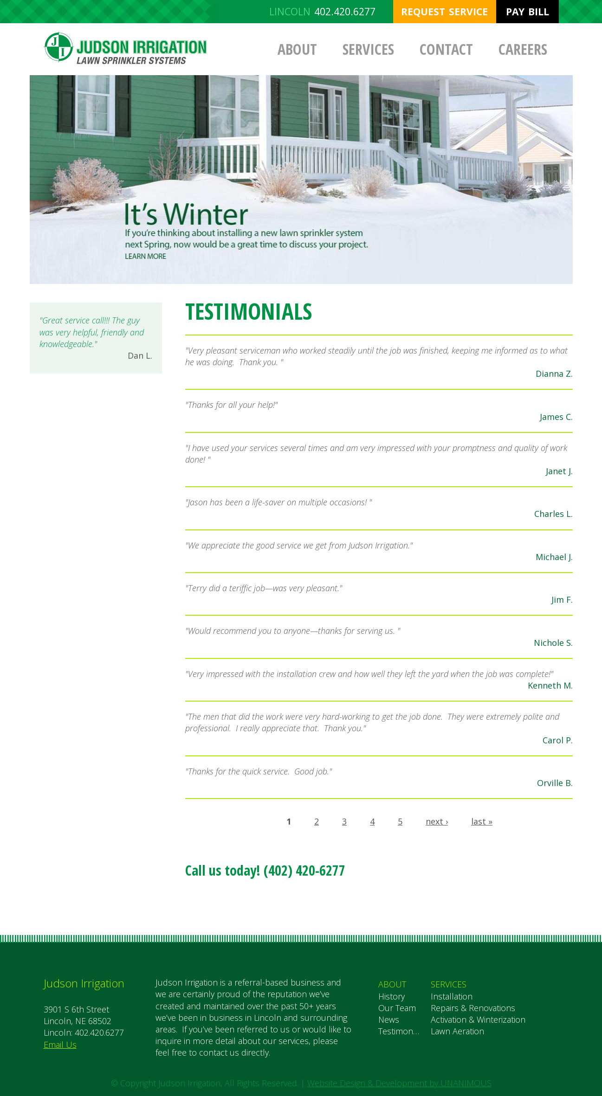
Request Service (444, 11)
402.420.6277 (344, 11)
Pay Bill (527, 11)
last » (481, 821)
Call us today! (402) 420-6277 (265, 870)
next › (437, 821)
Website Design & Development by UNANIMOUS (399, 1083)
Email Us (60, 1044)
